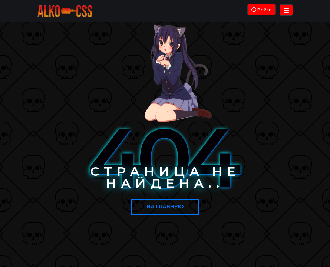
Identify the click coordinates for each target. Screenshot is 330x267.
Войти (261, 10)
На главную (165, 206)
